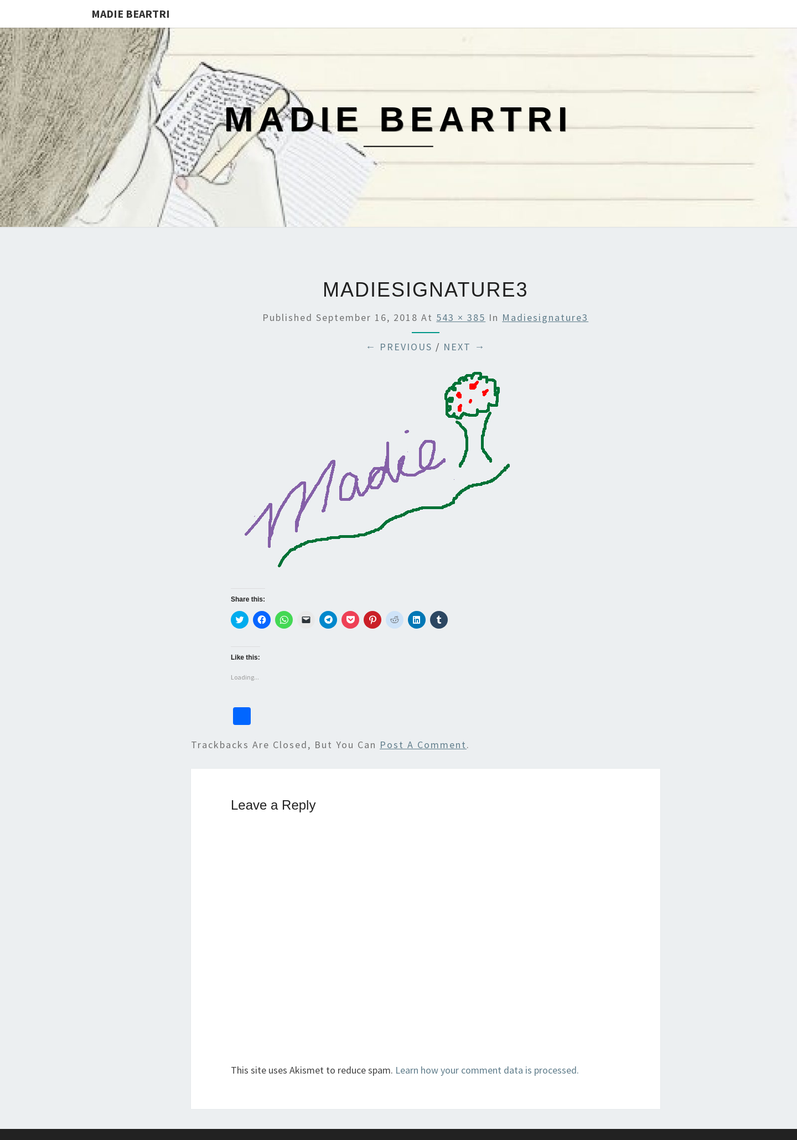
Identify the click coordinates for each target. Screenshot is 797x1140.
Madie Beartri (130, 13)
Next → (464, 346)
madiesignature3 (545, 317)
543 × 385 (460, 317)
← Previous (398, 346)
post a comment (423, 744)
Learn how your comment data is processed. (487, 1070)
